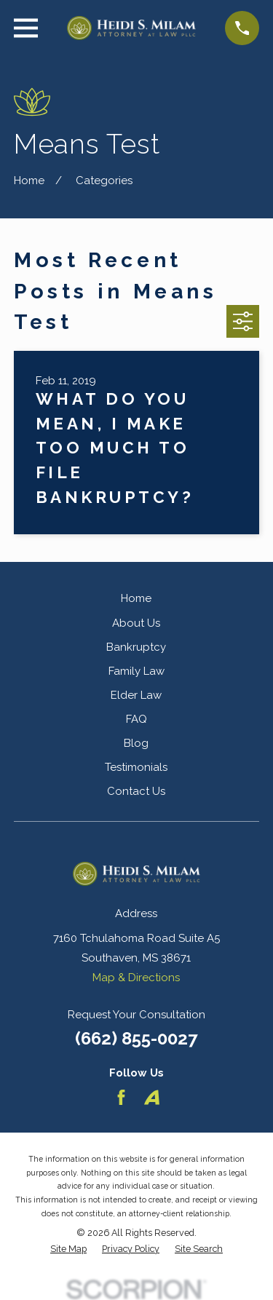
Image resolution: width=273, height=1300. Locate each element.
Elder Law (136, 695)
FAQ (136, 719)
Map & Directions (136, 977)
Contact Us (136, 791)
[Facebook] (121, 1097)
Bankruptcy (136, 647)
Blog (136, 743)
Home (136, 598)
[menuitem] (68, 1249)
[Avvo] (151, 1097)
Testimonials (136, 767)
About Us (136, 623)
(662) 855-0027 (136, 1038)
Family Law (136, 671)
